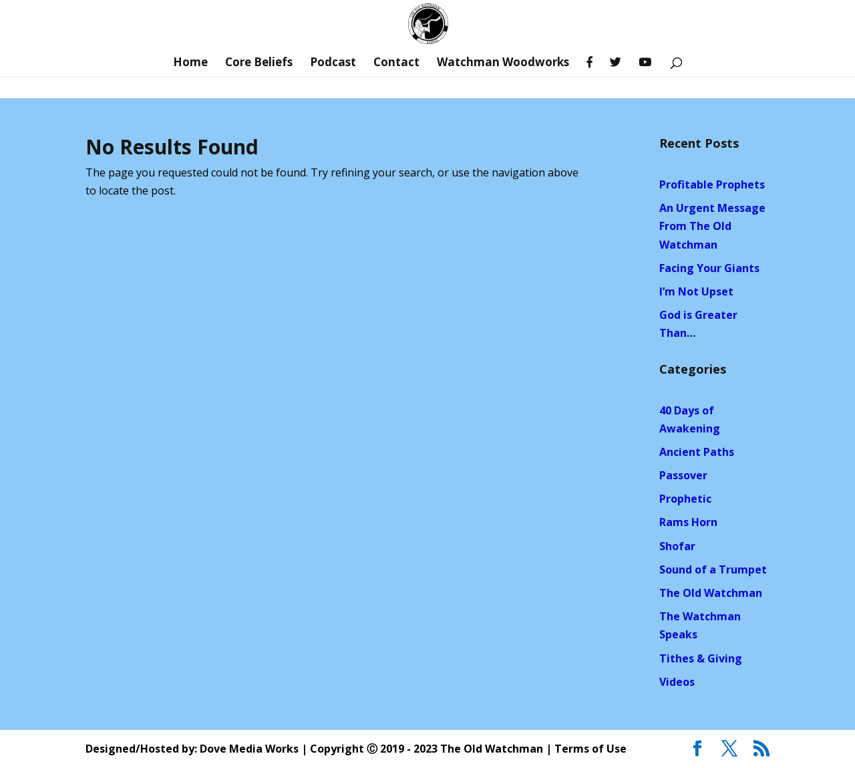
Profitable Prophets (712, 184)
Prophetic (685, 498)
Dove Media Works (249, 748)
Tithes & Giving (700, 658)
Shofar (677, 546)
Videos (677, 681)
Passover (683, 475)
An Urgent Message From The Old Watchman (712, 226)
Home (190, 63)
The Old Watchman (710, 593)
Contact (396, 63)
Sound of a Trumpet (713, 569)
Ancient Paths (696, 451)
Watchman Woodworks (503, 63)
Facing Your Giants (709, 268)
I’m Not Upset (696, 291)
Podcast (333, 63)
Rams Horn (688, 522)
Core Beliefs (259, 63)
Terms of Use (590, 748)
